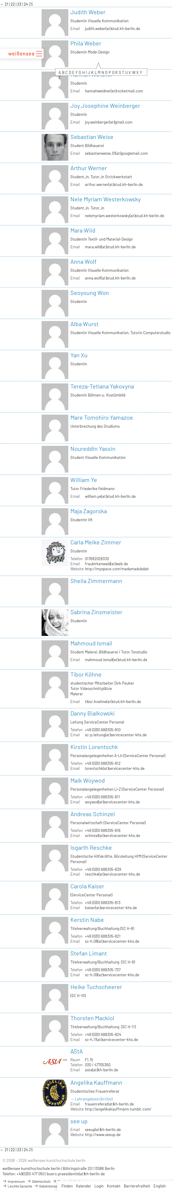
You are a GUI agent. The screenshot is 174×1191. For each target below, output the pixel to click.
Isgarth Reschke (91, 847)
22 (13, 4)
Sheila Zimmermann (96, 580)
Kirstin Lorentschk (94, 746)
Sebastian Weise (91, 136)
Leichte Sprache (17, 1186)
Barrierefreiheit (137, 1186)
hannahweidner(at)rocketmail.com (114, 91)
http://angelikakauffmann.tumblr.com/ (118, 1109)
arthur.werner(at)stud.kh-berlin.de (114, 184)
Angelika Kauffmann (96, 1082)
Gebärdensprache (50, 1186)
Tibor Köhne (86, 674)
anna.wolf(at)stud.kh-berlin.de (110, 278)
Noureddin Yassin (93, 448)
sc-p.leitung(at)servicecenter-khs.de (116, 734)
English (160, 1186)
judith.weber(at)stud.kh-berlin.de (112, 28)
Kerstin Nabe (87, 919)
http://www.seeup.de (103, 1134)
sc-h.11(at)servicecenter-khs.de (111, 1039)
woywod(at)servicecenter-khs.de (112, 802)
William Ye (83, 479)
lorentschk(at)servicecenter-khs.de (115, 768)
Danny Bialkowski (92, 713)
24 (26, 4)
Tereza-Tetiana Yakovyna (102, 386)
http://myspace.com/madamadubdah (117, 568)
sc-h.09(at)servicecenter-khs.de (112, 974)
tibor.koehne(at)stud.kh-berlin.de (113, 701)
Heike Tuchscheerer (96, 986)
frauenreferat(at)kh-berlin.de (109, 1104)
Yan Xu (79, 354)
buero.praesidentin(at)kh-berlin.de (76, 1173)
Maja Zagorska (88, 510)
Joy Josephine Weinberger (105, 105)
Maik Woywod (87, 780)
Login (99, 1186)
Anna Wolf (83, 261)
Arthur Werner (88, 167)
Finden (67, 1186)
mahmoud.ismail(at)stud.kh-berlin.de (116, 659)
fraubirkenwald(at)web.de (106, 563)
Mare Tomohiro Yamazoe (101, 417)
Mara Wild (82, 230)
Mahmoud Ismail (91, 643)
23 (19, 4)
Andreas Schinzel (92, 813)
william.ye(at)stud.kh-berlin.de (110, 496)
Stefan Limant (88, 953)
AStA (76, 1051)
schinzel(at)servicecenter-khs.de (112, 835)
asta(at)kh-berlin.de (101, 1069)
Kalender (83, 1186)
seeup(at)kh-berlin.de (103, 1129)
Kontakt (114, 1186)
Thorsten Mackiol (92, 1017)
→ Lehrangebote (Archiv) (91, 1099)
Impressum (13, 1181)
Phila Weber (85, 43)
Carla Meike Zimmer (95, 542)
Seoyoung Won (89, 292)
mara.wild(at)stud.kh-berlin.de (110, 246)
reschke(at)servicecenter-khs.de (112, 874)
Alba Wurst (84, 323)
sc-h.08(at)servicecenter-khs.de (112, 941)
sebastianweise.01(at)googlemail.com (116, 153)
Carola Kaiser (87, 886)
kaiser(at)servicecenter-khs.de (111, 907)
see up (79, 1120)
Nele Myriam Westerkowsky (105, 199)
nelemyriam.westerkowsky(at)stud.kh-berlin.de (124, 215)
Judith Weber (87, 11)
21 (7, 4)
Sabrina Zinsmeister (96, 611)
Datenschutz (38, 1181)
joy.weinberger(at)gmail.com (108, 122)
